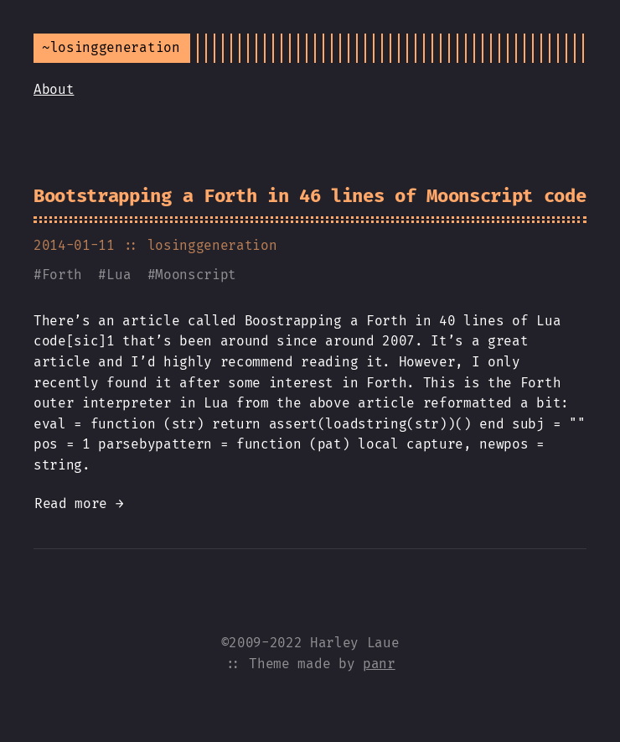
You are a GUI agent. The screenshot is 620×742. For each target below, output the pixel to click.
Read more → (78, 503)
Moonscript (195, 275)
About (54, 89)
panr (379, 664)
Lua (118, 275)
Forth (62, 275)
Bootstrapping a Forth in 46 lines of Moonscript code (310, 195)
